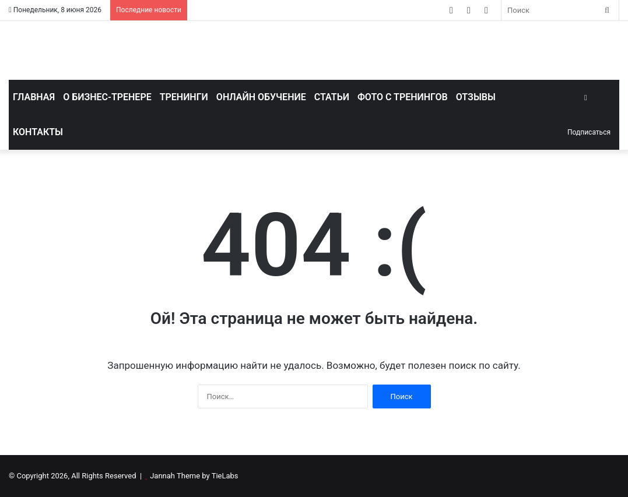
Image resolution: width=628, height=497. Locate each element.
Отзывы (476, 97)
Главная (34, 97)
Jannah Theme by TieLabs (194, 475)
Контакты (38, 132)
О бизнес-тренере (107, 97)
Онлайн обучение (261, 97)
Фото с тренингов (402, 97)
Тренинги (184, 97)
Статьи (331, 97)
